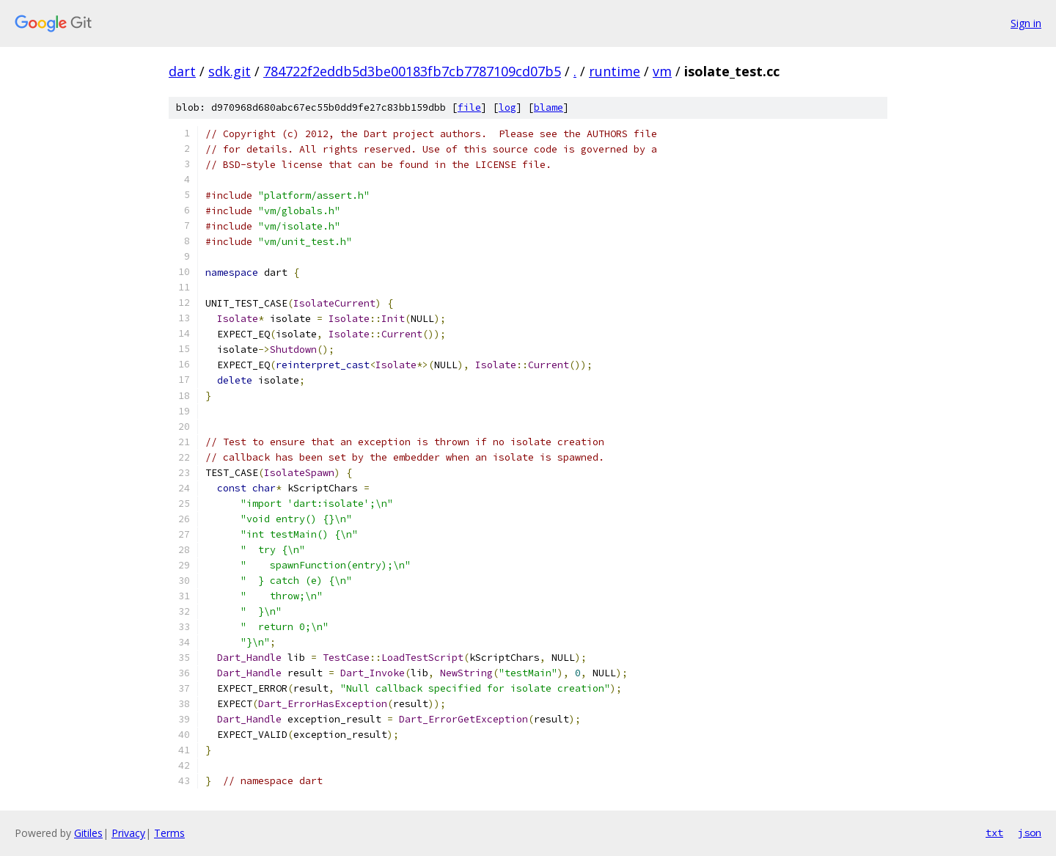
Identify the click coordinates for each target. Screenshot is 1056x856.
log (507, 107)
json (1029, 832)
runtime (614, 71)
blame (548, 107)
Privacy (128, 833)
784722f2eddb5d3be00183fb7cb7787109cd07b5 (412, 71)
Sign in (1026, 23)
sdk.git (229, 71)
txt (994, 832)
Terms (169, 833)
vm (662, 71)
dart (182, 71)
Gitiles (88, 833)
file (469, 107)
